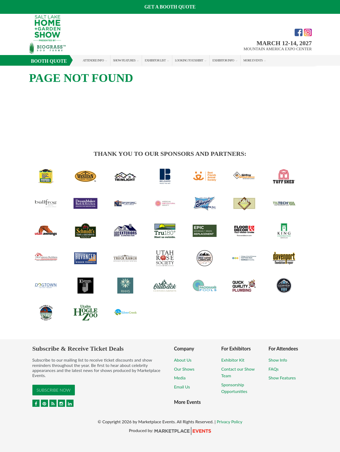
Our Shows (184, 368)
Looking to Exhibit (189, 60)
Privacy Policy (229, 421)
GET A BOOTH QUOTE (170, 7)
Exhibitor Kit (232, 359)
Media (180, 377)
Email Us (182, 386)
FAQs (274, 368)
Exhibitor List (155, 60)
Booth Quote (49, 61)
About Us (183, 359)
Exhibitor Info (223, 60)
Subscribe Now (54, 389)
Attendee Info (93, 60)
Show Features (124, 60)
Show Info (278, 359)
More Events (253, 60)
